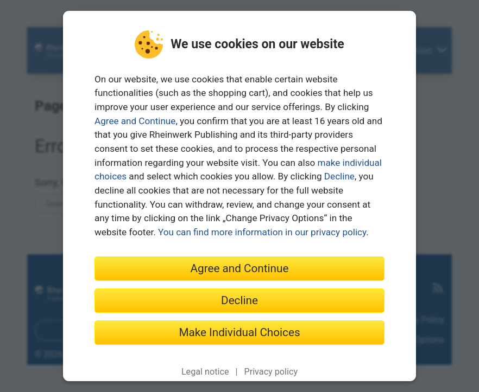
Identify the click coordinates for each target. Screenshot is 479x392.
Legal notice (205, 372)
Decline (339, 176)
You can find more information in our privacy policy (262, 232)
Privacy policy (271, 372)
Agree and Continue (134, 120)
